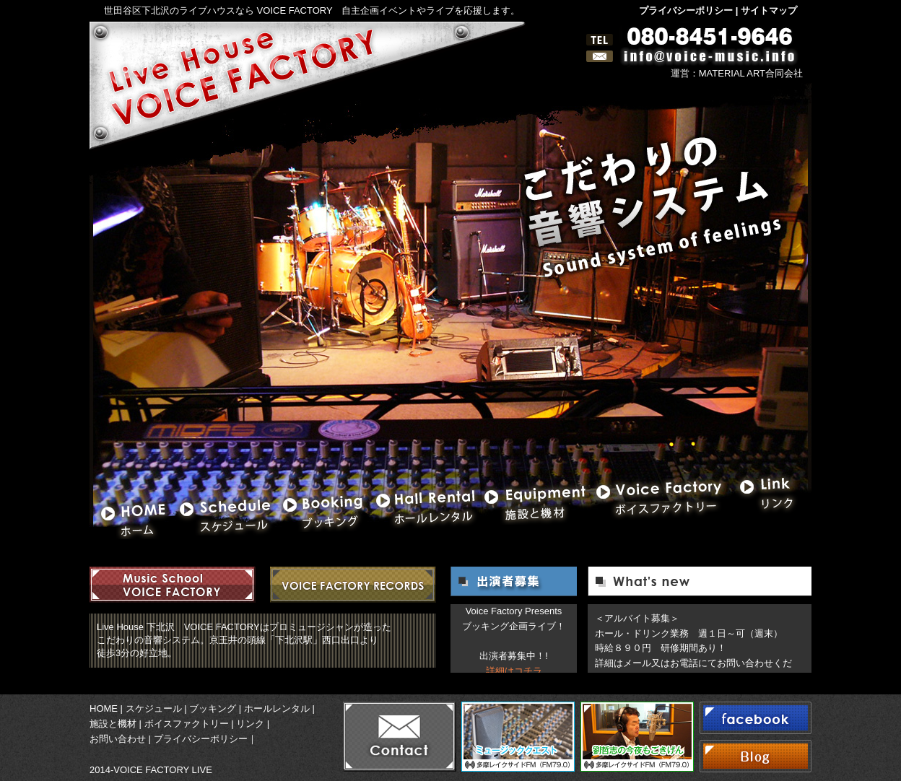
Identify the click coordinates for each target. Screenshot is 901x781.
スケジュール (154, 708)
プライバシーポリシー (686, 10)
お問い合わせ (118, 738)
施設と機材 (113, 723)
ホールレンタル (277, 708)
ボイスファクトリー (186, 723)
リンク (250, 723)
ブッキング (212, 708)
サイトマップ (769, 10)
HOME (104, 708)
